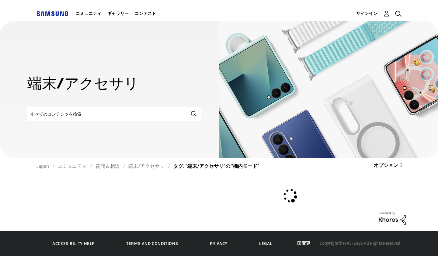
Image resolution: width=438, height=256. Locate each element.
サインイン (366, 13)
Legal (265, 243)
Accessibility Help (73, 243)
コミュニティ (88, 13)
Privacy (219, 243)
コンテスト (145, 13)
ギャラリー (118, 13)
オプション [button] (386, 165)
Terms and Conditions (152, 243)
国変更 (304, 243)
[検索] (114, 114)
